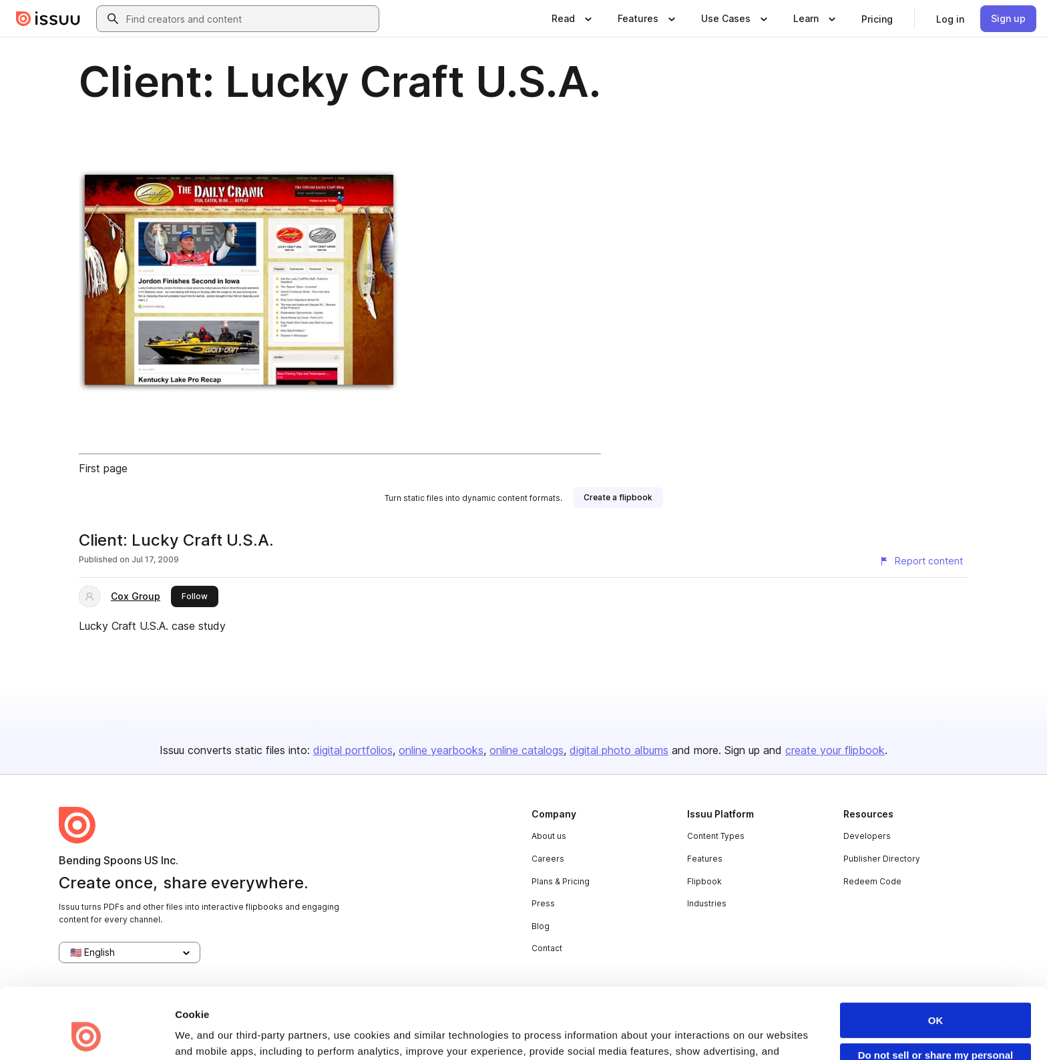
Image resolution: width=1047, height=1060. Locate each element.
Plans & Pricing (561, 881)
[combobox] (249, 18)
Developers (867, 836)
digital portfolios (353, 750)
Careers (548, 859)
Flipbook (704, 881)
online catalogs (526, 750)
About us (549, 836)
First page (103, 468)
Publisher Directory (881, 859)
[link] (877, 18)
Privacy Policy (479, 1001)
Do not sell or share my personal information (936, 994)
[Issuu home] (48, 18)
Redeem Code (872, 881)
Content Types (716, 836)
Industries (706, 903)
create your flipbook (835, 750)
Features (704, 859)
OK (936, 954)
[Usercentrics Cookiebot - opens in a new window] (86, 1034)
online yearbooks (441, 750)
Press (543, 903)
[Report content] (920, 561)
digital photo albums (619, 750)
